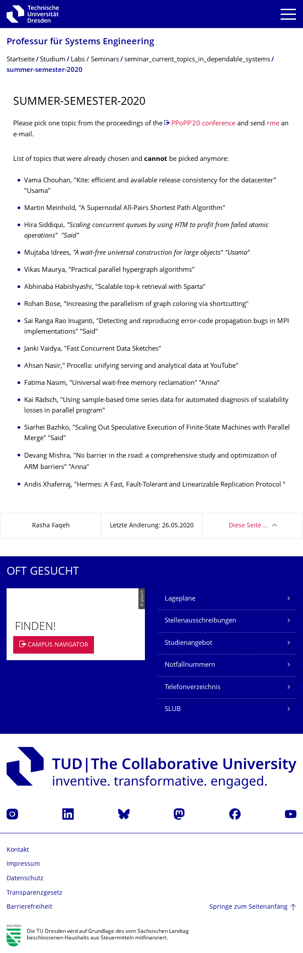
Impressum (23, 864)
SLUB (173, 709)
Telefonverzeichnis (192, 687)
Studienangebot (188, 643)
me (274, 124)
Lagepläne (180, 599)
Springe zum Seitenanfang (248, 907)
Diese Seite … (248, 526)
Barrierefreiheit (29, 907)
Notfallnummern (190, 665)
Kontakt (18, 850)
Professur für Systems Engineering (80, 42)
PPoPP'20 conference (203, 124)
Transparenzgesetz (34, 893)
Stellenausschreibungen (200, 621)
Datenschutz (25, 879)
